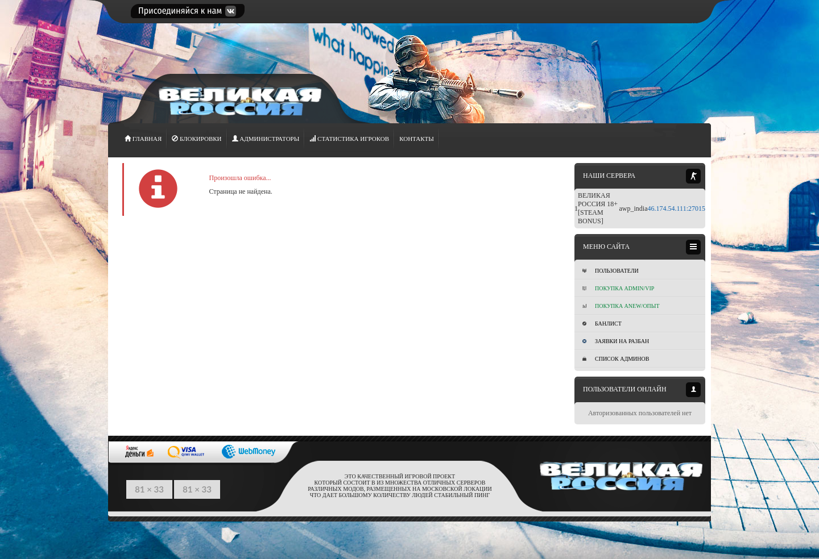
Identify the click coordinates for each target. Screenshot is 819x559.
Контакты (416, 138)
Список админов (615, 359)
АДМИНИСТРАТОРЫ (266, 138)
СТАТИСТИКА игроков (349, 138)
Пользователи (610, 271)
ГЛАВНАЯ (143, 138)
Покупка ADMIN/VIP (618, 288)
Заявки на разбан (615, 341)
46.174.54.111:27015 (676, 208)
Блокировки (196, 138)
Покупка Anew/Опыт (621, 306)
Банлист (602, 323)
